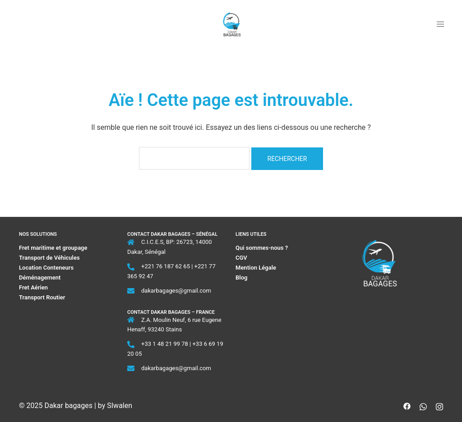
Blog (241, 277)
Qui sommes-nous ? (262, 247)
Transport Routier (42, 297)
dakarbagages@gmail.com (176, 290)
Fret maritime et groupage (53, 247)
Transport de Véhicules (49, 257)
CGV (241, 257)
